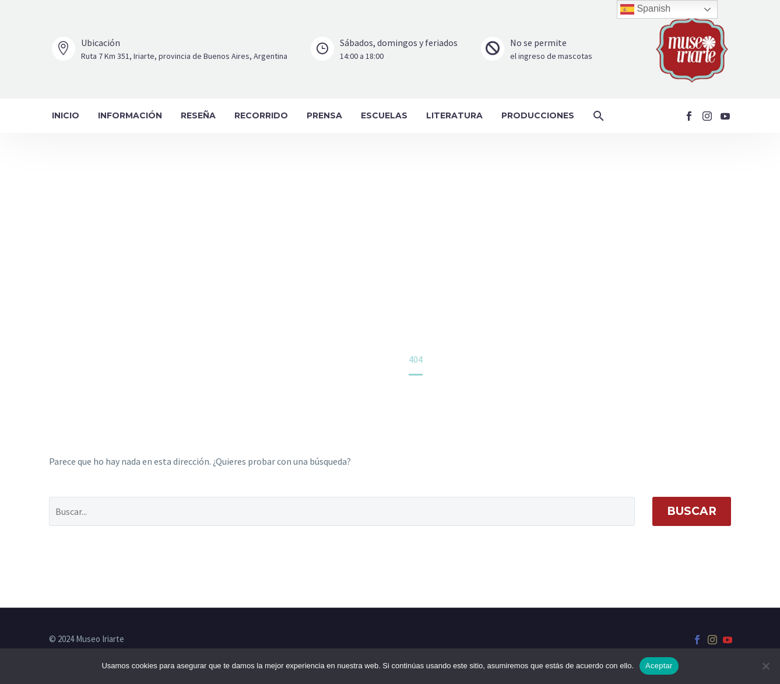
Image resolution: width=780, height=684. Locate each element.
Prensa (324, 115)
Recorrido (261, 115)
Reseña (198, 115)
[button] (599, 115)
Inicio (65, 115)
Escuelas (384, 115)
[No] (765, 666)
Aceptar (659, 665)
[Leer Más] (169, 49)
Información (130, 115)
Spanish (645, 9)
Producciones (537, 115)
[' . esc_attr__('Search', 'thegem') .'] (342, 511)
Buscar (691, 511)
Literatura (454, 115)
